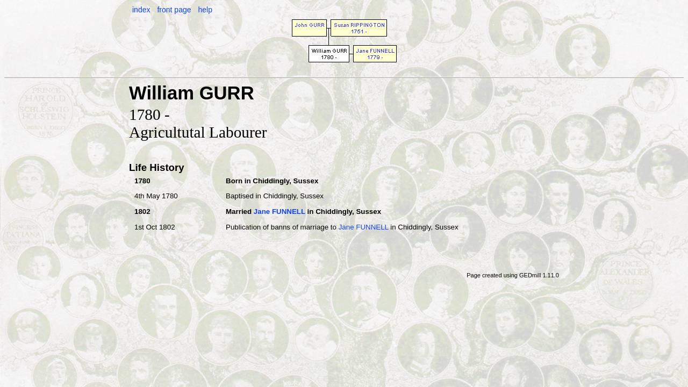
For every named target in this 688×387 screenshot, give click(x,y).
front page (174, 9)
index (141, 9)
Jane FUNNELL (279, 211)
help (205, 9)
